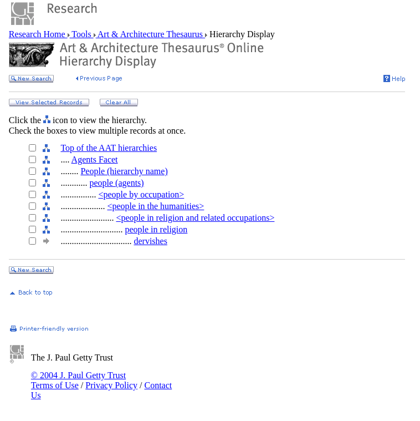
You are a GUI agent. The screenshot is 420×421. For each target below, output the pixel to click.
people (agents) (116, 182)
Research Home (38, 34)
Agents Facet (94, 159)
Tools (82, 34)
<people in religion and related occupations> (195, 217)
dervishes (150, 241)
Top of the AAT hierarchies (108, 148)
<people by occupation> (141, 194)
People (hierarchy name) (123, 171)
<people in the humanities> (155, 206)
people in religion (156, 229)
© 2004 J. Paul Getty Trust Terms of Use (78, 380)
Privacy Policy (111, 385)
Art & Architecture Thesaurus (150, 34)
